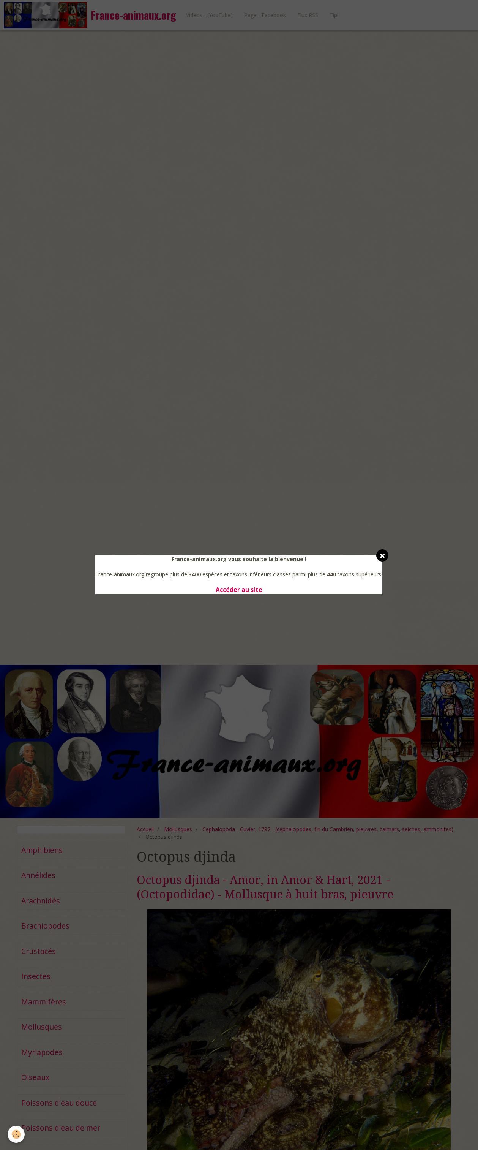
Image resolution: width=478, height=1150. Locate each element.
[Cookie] (16, 1134)
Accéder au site (239, 590)
